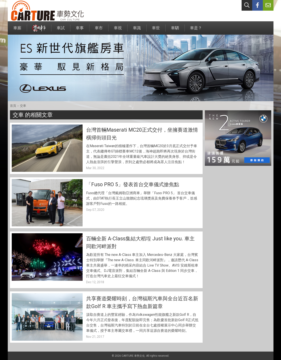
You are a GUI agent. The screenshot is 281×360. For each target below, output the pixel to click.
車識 (136, 30)
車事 (79, 30)
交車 (23, 105)
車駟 (174, 30)
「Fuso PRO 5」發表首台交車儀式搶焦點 (132, 185)
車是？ (195, 30)
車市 (98, 30)
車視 (117, 30)
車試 (60, 30)
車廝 (17, 30)
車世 (155, 30)
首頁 (13, 105)
